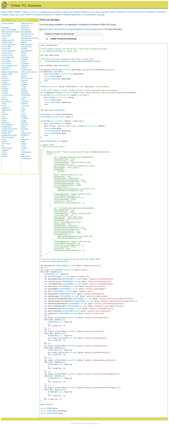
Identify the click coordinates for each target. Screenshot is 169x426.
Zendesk (24, 148)
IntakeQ (4, 141)
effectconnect (26, 156)
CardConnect (6, 84)
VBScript (66, 15)
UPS (23, 112)
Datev (4, 97)
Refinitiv (24, 68)
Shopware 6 (25, 93)
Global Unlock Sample (54, 51)
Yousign (24, 144)
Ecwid (4, 106)
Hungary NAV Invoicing (9, 135)
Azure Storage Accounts (9, 65)
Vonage (24, 120)
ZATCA (24, 146)
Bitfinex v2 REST (7, 74)
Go (93, 12)
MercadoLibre (26, 30)
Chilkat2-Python (46, 12)
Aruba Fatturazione (8, 57)
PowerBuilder (150, 12)
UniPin (24, 114)
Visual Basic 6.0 (77, 15)
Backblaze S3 (6, 68)
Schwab (24, 82)
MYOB (4, 152)
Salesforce (25, 80)
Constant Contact (7, 95)
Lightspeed (5, 150)
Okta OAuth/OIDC (27, 44)
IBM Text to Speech (8, 137)
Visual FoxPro (90, 15)
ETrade (4, 103)
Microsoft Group (27, 36)
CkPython (57, 12)
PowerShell (161, 12)
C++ (37, 12)
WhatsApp (25, 129)
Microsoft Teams (27, 40)
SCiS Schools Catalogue (29, 72)
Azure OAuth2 (6, 63)
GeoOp (4, 120)
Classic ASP (67, 12)
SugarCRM (25, 101)
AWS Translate (7, 34)
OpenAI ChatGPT (27, 51)
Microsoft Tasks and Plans (30, 38)
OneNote (24, 49)
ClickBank (5, 89)
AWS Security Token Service (11, 32)
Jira (3, 146)
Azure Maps (6, 59)
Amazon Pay (6, 49)
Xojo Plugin (101, 15)
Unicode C (38, 15)
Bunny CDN (6, 80)
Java (97, 12)
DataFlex (77, 12)
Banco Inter (5, 70)
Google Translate (7, 131)
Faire (3, 116)
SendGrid (25, 84)
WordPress (25, 135)
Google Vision (6, 133)
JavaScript (104, 12)
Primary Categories (8, 23)
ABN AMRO (6, 27)
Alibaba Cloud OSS (8, 40)
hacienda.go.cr (26, 158)
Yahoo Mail (25, 139)
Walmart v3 (25, 125)
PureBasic (4, 15)
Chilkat (3, 12)
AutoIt (25, 12)
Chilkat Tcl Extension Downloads (63, 39)
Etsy (3, 112)
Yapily (23, 141)
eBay (23, 154)
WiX (23, 131)
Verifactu (24, 116)
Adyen (4, 38)
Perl (141, 12)
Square (24, 97)
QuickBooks (25, 63)
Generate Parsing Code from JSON (55, 261)
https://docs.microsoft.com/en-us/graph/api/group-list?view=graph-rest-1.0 (74, 29)
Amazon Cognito (7, 42)
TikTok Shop (25, 106)
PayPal (24, 55)
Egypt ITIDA (6, 108)
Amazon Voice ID (7, 55)
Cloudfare (5, 93)
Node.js (113, 12)
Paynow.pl (25, 57)
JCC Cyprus (6, 144)
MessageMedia (26, 32)
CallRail (4, 82)
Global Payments (7, 125)
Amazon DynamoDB (8, 44)
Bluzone (4, 76)
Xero (23, 137)
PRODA (24, 53)
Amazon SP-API (7, 53)
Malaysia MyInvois (27, 23)
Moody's (24, 42)
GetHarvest (5, 122)
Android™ (18, 12)
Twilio (23, 110)
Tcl (32, 15)
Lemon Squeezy (7, 148)
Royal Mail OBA (27, 70)
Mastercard (25, 25)
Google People (6, 127)
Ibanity (4, 139)
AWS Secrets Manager (9, 30)
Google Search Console (9, 129)
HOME (10, 12)
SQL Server (20, 15)
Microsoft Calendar (27, 34)
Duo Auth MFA (6, 101)
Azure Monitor (6, 61)
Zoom (23, 150)
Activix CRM (6, 36)
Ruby (12, 15)
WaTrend (24, 122)
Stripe (23, 99)
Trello (23, 108)
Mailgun (4, 156)
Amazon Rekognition (8, 51)
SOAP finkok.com (27, 78)
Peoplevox (25, 59)
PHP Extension (133, 12)
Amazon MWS (6, 46)
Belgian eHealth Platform (10, 72)
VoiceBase (25, 118)
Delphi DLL (86, 12)
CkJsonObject (63, 65)
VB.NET (58, 15)
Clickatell (5, 91)
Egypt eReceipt (7, 110)
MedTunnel (25, 27)
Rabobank (25, 65)
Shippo (24, 87)
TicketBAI (25, 103)
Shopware (25, 91)
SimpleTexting (26, 95)
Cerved (4, 87)
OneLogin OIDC (27, 46)
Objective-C (121, 12)
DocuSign (5, 99)
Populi (23, 61)
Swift (27, 15)
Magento (5, 154)
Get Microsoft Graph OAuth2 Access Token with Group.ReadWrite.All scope (72, 61)
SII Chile (24, 74)
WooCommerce (26, 133)
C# (33, 12)
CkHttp (55, 55)
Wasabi (24, 127)
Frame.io (5, 118)
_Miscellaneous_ (27, 152)
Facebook (5, 114)
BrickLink (5, 78)
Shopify (24, 89)
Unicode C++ (49, 15)
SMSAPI (24, 76)
